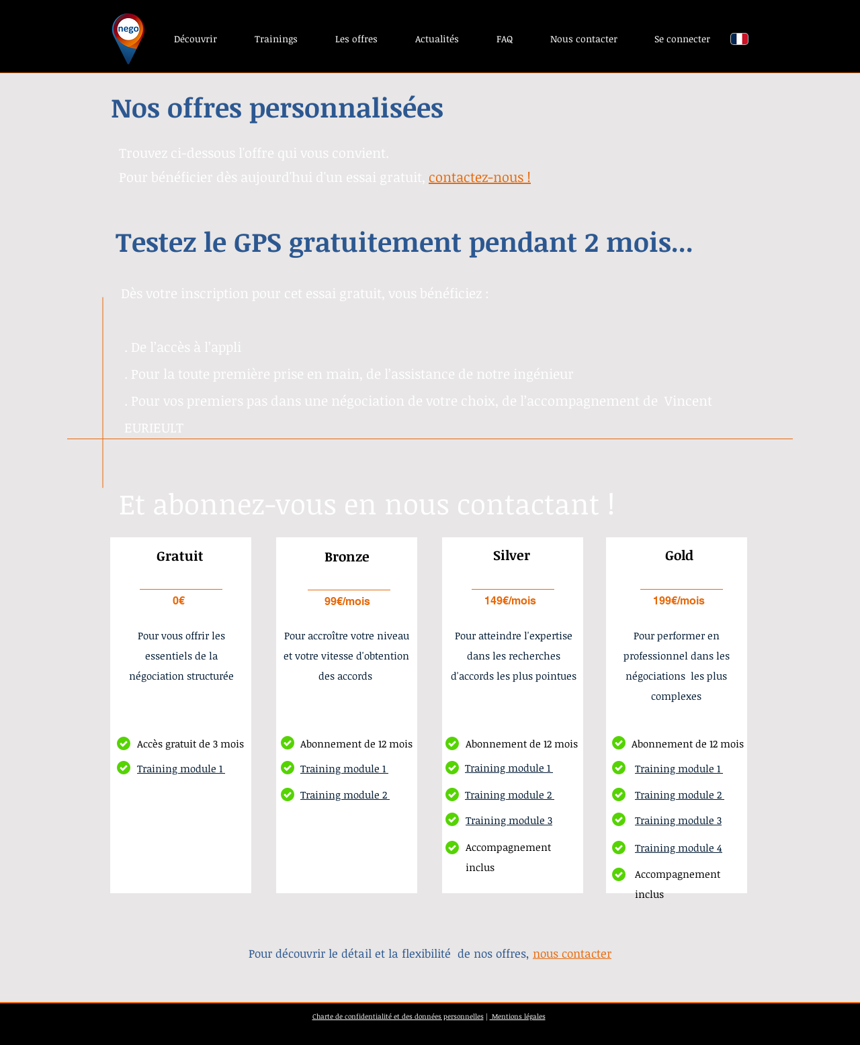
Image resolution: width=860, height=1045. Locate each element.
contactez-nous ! (480, 176)
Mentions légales (518, 1016)
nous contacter (572, 953)
